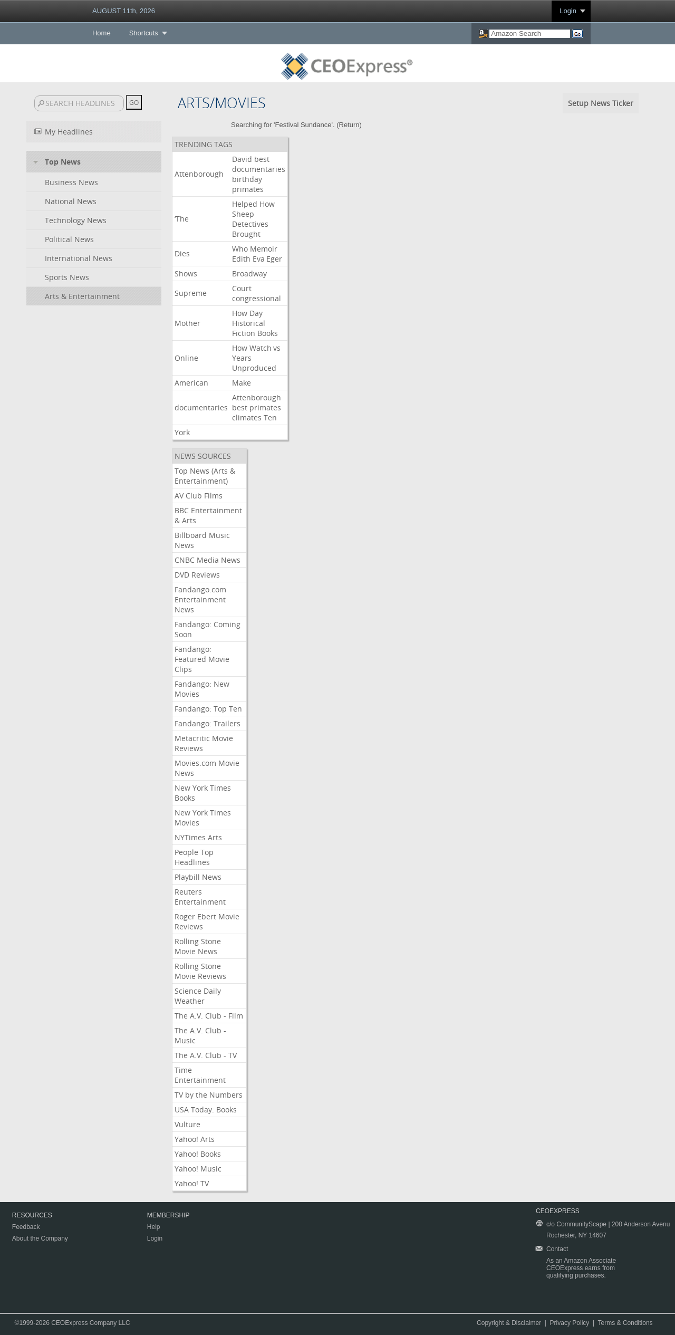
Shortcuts (143, 33)
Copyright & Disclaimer (509, 1323)
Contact (557, 1249)
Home (101, 33)
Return (349, 125)
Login (568, 11)
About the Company (40, 1238)
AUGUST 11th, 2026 (123, 11)
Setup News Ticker (600, 103)
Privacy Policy (570, 1323)
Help (153, 1227)
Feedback (26, 1227)
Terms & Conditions (625, 1323)
